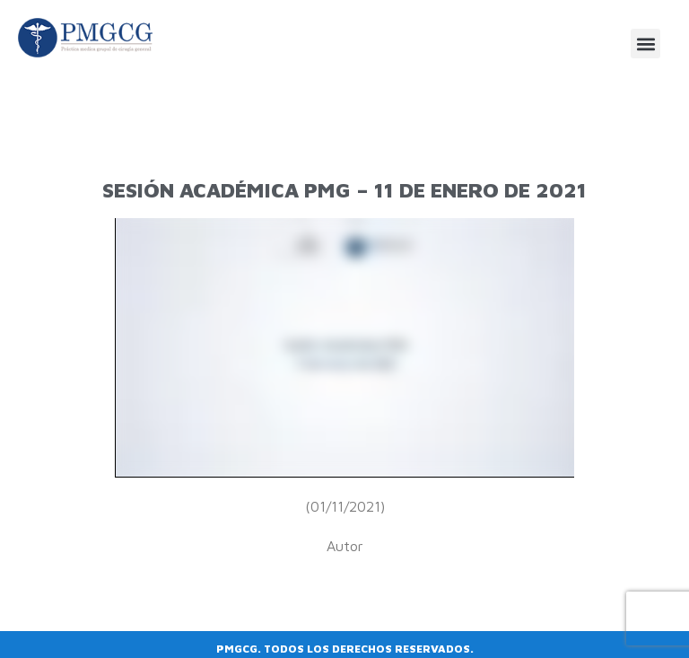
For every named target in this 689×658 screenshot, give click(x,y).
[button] (645, 43)
